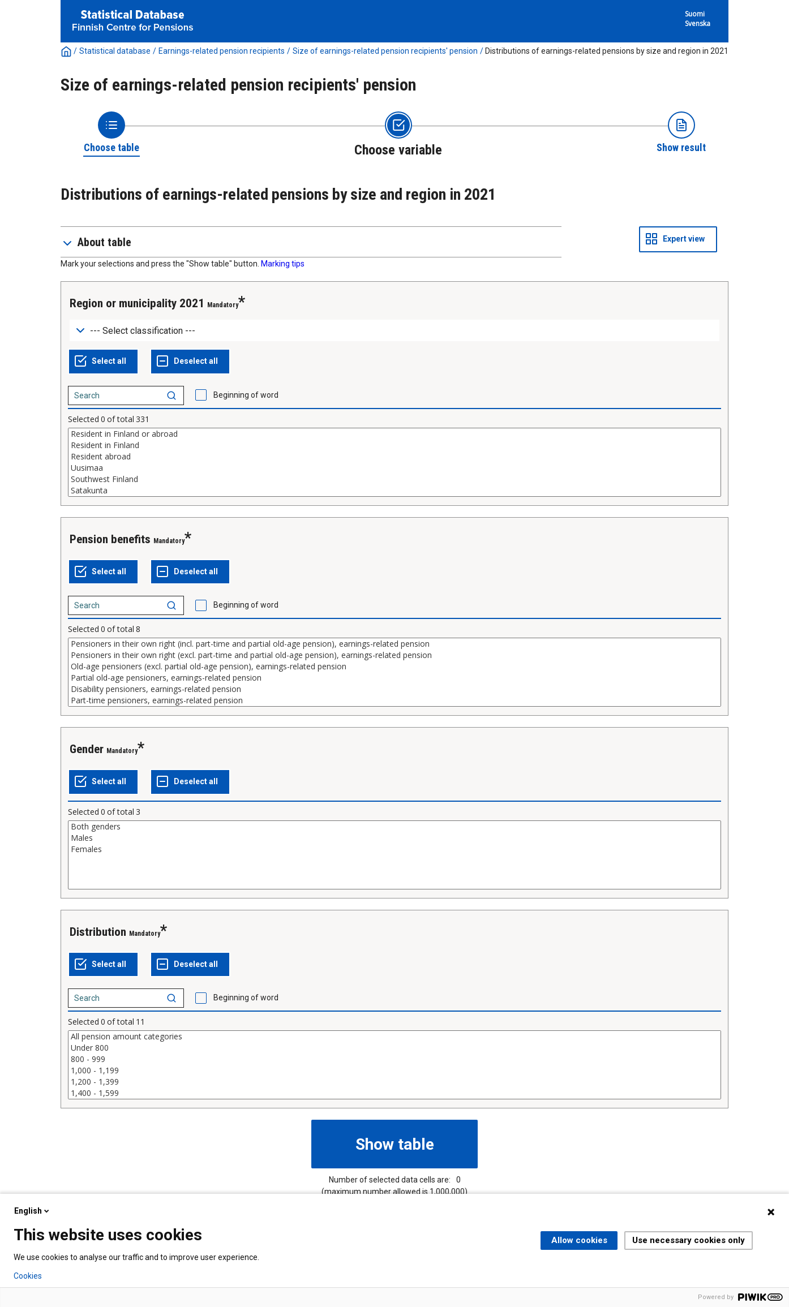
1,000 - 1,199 (394, 1070)
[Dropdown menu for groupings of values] (394, 331)
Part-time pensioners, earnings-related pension (394, 700)
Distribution (98, 932)
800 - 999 (394, 1059)
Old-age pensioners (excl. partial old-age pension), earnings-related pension (394, 666)
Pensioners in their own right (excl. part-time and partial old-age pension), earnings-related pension (394, 655)
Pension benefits (110, 539)
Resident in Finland (394, 445)
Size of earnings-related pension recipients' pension (385, 50)
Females (394, 849)
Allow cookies (579, 1240)
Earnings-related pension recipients (221, 50)
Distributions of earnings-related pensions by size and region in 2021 (606, 50)
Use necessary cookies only (688, 1240)
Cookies (28, 1275)
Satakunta (394, 490)
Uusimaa (394, 468)
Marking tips (283, 263)
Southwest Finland (394, 479)
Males (394, 838)
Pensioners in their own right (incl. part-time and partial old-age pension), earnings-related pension (394, 644)
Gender (87, 749)
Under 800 (394, 1048)
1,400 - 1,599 (394, 1093)
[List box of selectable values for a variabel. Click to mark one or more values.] (394, 462)
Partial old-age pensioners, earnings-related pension (394, 677)
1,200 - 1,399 (394, 1081)
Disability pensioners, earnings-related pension (394, 689)
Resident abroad (394, 456)
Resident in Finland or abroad (394, 434)
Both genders (394, 826)
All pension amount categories (394, 1036)
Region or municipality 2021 (137, 303)
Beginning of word (245, 394)
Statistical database (115, 50)
